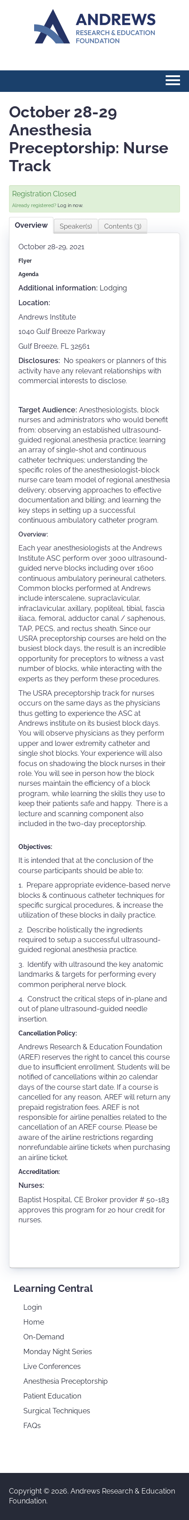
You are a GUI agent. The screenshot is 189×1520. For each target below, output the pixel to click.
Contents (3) (122, 226)
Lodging (113, 288)
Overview (31, 225)
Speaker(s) (76, 226)
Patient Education (52, 1396)
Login (32, 1307)
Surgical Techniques (56, 1411)
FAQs (32, 1425)
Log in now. (70, 205)
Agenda (28, 274)
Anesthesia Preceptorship (65, 1381)
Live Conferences (52, 1366)
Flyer (25, 261)
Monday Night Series (57, 1351)
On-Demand (43, 1337)
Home (33, 1322)
